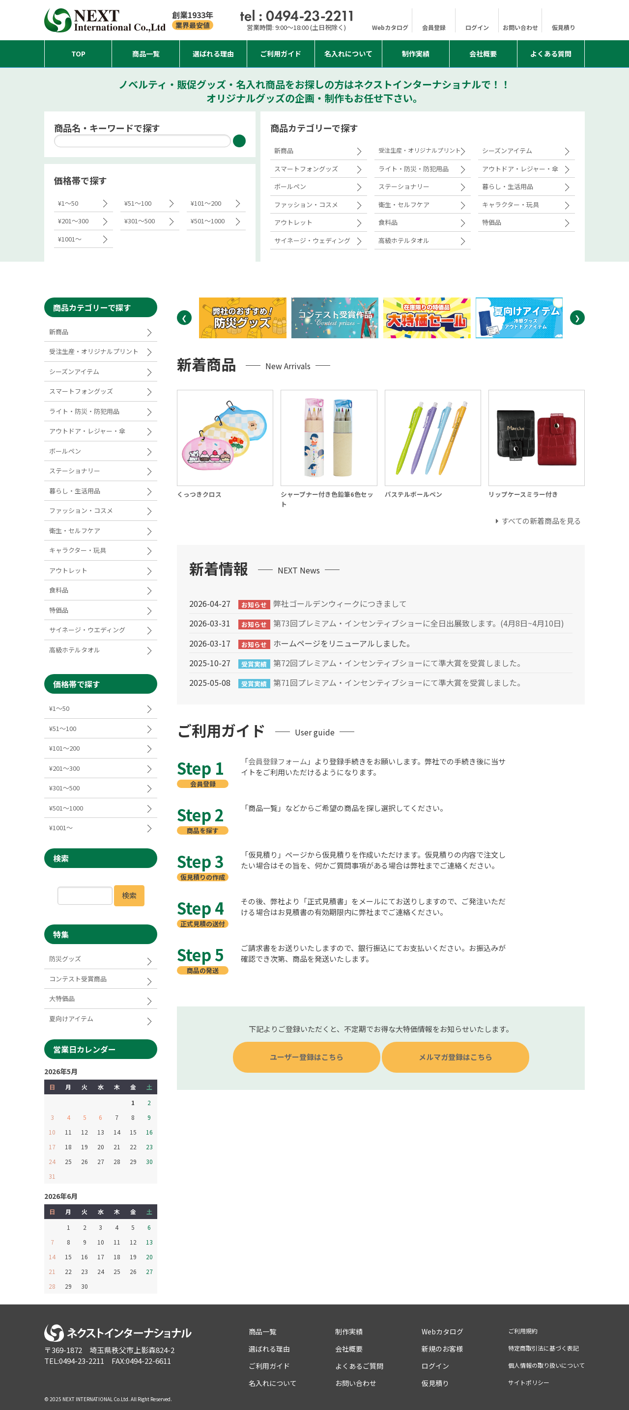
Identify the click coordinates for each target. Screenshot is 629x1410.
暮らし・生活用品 (507, 186)
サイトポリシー (528, 1382)
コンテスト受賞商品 (78, 978)
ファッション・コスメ (306, 204)
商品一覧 (146, 53)
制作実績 (415, 53)
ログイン (477, 27)
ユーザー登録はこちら (306, 1057)
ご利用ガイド (280, 53)
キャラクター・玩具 (510, 204)
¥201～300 (73, 220)
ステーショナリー (403, 186)
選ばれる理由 (213, 53)
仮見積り (563, 27)
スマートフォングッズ (306, 168)
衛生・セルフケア (403, 204)
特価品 (491, 222)
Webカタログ (390, 27)
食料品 (388, 222)
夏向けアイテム (71, 1018)
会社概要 (483, 53)
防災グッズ (65, 958)
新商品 (283, 150)
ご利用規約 (523, 1331)
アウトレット (293, 222)
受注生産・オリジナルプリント (419, 150)
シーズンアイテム (507, 150)
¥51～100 (137, 203)
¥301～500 (139, 220)
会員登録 (434, 27)
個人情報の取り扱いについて (546, 1365)
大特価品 (62, 998)
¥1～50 (68, 203)
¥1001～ (70, 239)
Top (78, 53)
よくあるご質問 (359, 1366)
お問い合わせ (520, 27)
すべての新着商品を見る (541, 520)
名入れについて (348, 53)
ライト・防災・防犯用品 (413, 168)
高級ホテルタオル (403, 240)
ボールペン (290, 186)
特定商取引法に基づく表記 (543, 1348)
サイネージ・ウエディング (87, 629)
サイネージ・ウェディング (312, 240)
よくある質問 (551, 53)
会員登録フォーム (277, 761)
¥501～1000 (208, 220)
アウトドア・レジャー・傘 (520, 168)
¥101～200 (206, 203)
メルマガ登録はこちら (455, 1057)
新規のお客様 (442, 1349)
